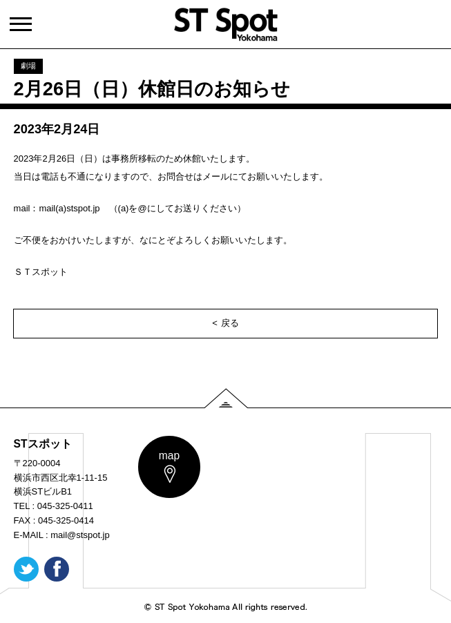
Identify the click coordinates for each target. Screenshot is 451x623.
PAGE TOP (225, 398)
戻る (230, 323)
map (169, 455)
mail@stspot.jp (79, 535)
